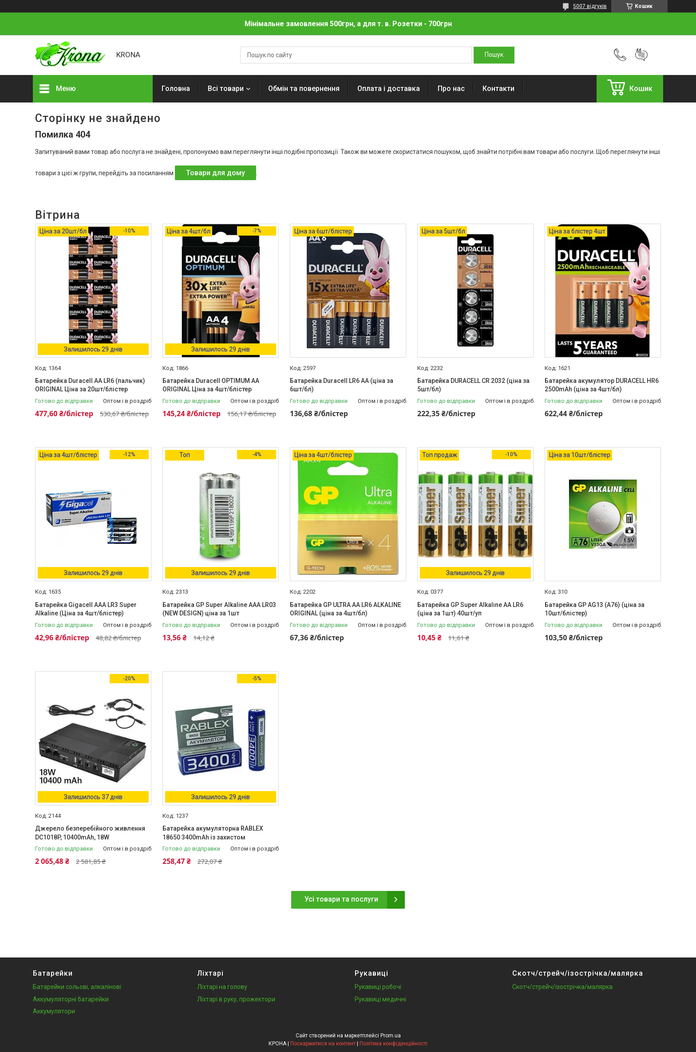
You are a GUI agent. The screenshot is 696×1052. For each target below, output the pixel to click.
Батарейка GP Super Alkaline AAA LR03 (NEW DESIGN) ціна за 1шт (219, 609)
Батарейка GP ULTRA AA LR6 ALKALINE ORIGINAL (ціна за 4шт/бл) (345, 609)
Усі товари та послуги (341, 899)
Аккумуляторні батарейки (71, 999)
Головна (176, 88)
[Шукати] (494, 55)
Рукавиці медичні (380, 999)
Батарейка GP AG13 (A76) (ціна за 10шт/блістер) (595, 609)
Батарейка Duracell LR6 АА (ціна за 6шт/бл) (341, 385)
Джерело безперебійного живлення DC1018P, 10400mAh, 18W (90, 833)
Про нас (451, 88)
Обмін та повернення (304, 88)
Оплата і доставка (388, 88)
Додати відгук (641, 55)
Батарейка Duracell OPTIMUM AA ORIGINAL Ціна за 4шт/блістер (210, 385)
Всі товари (226, 88)
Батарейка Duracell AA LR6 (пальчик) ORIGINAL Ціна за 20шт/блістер (90, 385)
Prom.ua (390, 1035)
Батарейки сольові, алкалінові (77, 986)
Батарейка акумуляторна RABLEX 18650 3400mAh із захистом (212, 833)
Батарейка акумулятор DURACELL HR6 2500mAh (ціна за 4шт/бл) (602, 385)
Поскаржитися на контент (323, 1043)
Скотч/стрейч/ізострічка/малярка (562, 986)
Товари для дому (215, 173)
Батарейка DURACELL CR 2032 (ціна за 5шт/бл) (473, 385)
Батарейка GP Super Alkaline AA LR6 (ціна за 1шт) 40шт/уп (470, 609)
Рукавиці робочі (378, 986)
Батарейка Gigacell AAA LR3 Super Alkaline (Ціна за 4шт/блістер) (86, 609)
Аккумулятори (54, 1011)
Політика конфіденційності (393, 1043)
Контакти (498, 88)
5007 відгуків (590, 6)
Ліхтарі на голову (222, 986)
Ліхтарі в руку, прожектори (236, 999)
